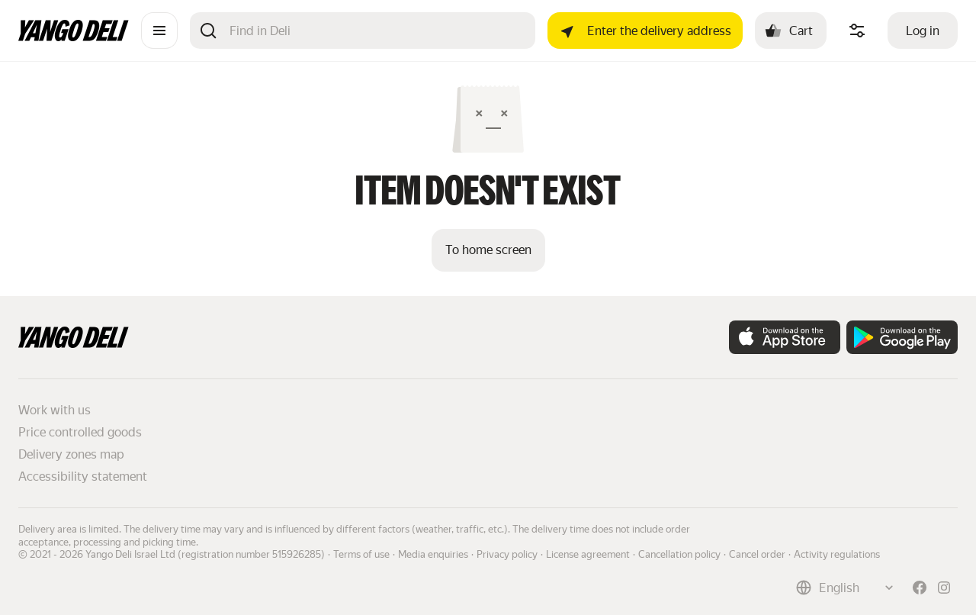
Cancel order (757, 554)
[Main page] (73, 37)
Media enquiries (433, 554)
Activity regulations (837, 554)
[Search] (376, 30)
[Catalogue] (159, 30)
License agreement (588, 554)
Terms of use (361, 554)
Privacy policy (507, 554)
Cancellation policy (679, 554)
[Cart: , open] (791, 30)
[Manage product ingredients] (857, 30)
